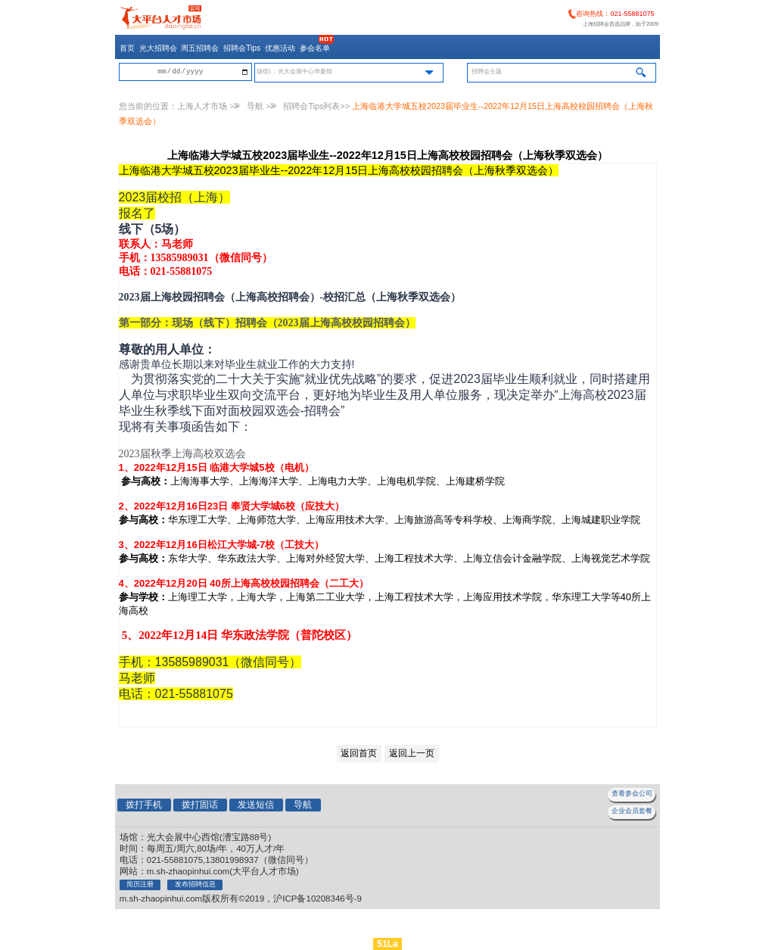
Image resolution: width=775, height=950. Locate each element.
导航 (255, 106)
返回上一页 (411, 753)
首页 (127, 48)
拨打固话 (200, 804)
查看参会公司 (632, 793)
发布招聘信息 (195, 884)
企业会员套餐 (632, 811)
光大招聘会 (158, 48)
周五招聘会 (200, 48)
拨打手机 (144, 804)
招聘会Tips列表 (311, 106)
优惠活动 (280, 48)
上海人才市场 (202, 106)
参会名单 (315, 48)
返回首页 (359, 753)
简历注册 (140, 884)
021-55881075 (632, 13)
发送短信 (256, 804)
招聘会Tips (241, 48)
